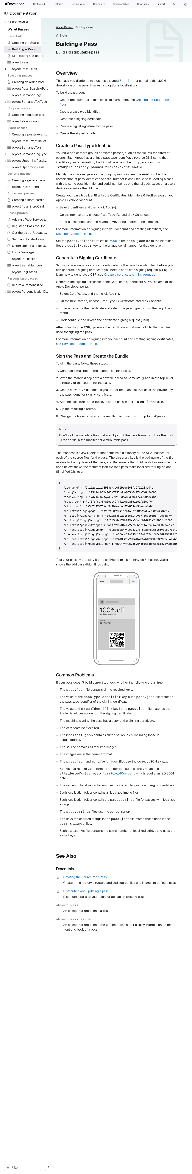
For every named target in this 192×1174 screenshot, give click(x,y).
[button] (174, 4)
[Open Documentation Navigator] (6, 13)
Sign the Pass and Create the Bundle (126, 398)
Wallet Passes (98, 27)
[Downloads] (143, 4)
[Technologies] (78, 4)
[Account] (186, 4)
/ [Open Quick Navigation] (67, 1167)
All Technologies (16, 21)
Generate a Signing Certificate (120, 286)
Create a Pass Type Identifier (118, 150)
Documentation (23, 13)
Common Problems (108, 745)
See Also (100, 954)
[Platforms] (57, 4)
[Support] (160, 4)
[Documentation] (121, 4)
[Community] (99, 4)
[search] (32, 1167)
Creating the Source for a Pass (115, 109)
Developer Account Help (141, 257)
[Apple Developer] (14, 4)
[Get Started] (39, 4)
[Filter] (33, 1167)
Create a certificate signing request (145, 307)
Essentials (98, 967)
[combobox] (33, 1167)
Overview (100, 73)
